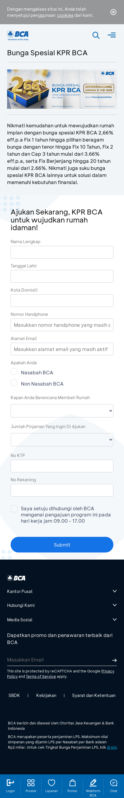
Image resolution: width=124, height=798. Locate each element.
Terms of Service (41, 676)
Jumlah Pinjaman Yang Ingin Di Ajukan (48, 426)
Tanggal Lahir (24, 266)
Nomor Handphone (29, 314)
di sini (112, 747)
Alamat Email (24, 338)
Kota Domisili (24, 290)
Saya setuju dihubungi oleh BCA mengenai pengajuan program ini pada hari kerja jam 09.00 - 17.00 (61, 514)
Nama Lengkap (25, 241)
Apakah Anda (24, 362)
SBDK (14, 695)
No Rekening (23, 479)
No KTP (18, 455)
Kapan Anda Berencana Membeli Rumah (50, 397)
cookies (65, 15)
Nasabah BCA (32, 372)
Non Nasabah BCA (37, 383)
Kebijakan (46, 695)
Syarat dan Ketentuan (93, 695)
